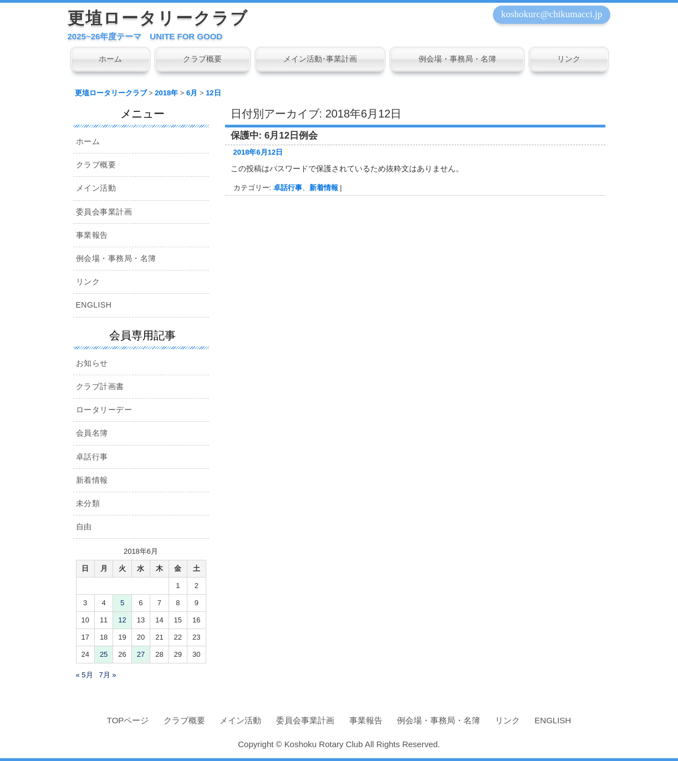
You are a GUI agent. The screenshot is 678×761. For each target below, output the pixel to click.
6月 (191, 93)
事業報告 (92, 235)
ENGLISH (94, 304)
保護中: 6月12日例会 (274, 135)
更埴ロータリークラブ (158, 18)
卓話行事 (287, 187)
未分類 (88, 503)
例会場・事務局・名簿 (457, 58)
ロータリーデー (104, 409)
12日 (213, 93)
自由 (84, 526)
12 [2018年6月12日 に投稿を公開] (122, 620)
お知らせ (92, 363)
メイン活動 (96, 187)
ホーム (110, 58)
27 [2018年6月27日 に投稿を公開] (141, 654)
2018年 (166, 93)
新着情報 (323, 187)
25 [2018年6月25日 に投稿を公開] (104, 654)
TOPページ (128, 720)
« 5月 (84, 675)
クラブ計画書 (100, 386)
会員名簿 (92, 432)
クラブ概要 (202, 58)
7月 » (107, 675)
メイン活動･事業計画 (320, 58)
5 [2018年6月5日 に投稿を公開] (122, 603)
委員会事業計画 (104, 211)
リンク (568, 58)
